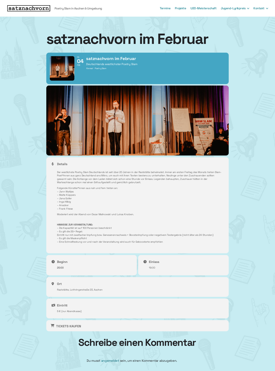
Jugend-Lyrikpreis (233, 8)
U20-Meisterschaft (203, 8)
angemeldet (110, 361)
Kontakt (258, 8)
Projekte (180, 8)
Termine (165, 8)
